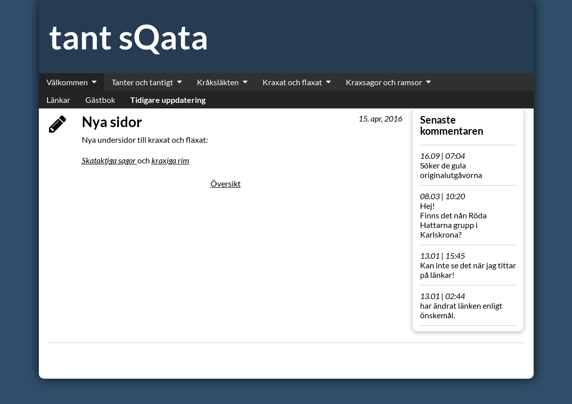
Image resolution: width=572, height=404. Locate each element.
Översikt (226, 183)
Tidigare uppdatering (167, 99)
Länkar (58, 99)
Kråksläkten (218, 82)
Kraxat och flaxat (292, 82)
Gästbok (100, 99)
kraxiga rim (170, 160)
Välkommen (67, 82)
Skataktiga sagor (109, 160)
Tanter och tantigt (142, 82)
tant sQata (129, 36)
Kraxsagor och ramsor (384, 82)
